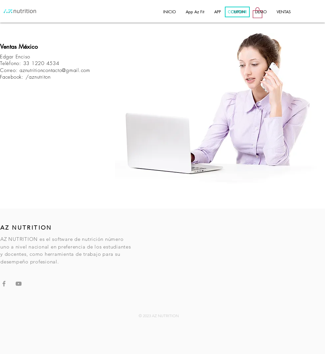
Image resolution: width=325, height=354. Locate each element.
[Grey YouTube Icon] (18, 283)
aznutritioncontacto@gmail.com (55, 70)
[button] (257, 12)
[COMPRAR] (237, 12)
